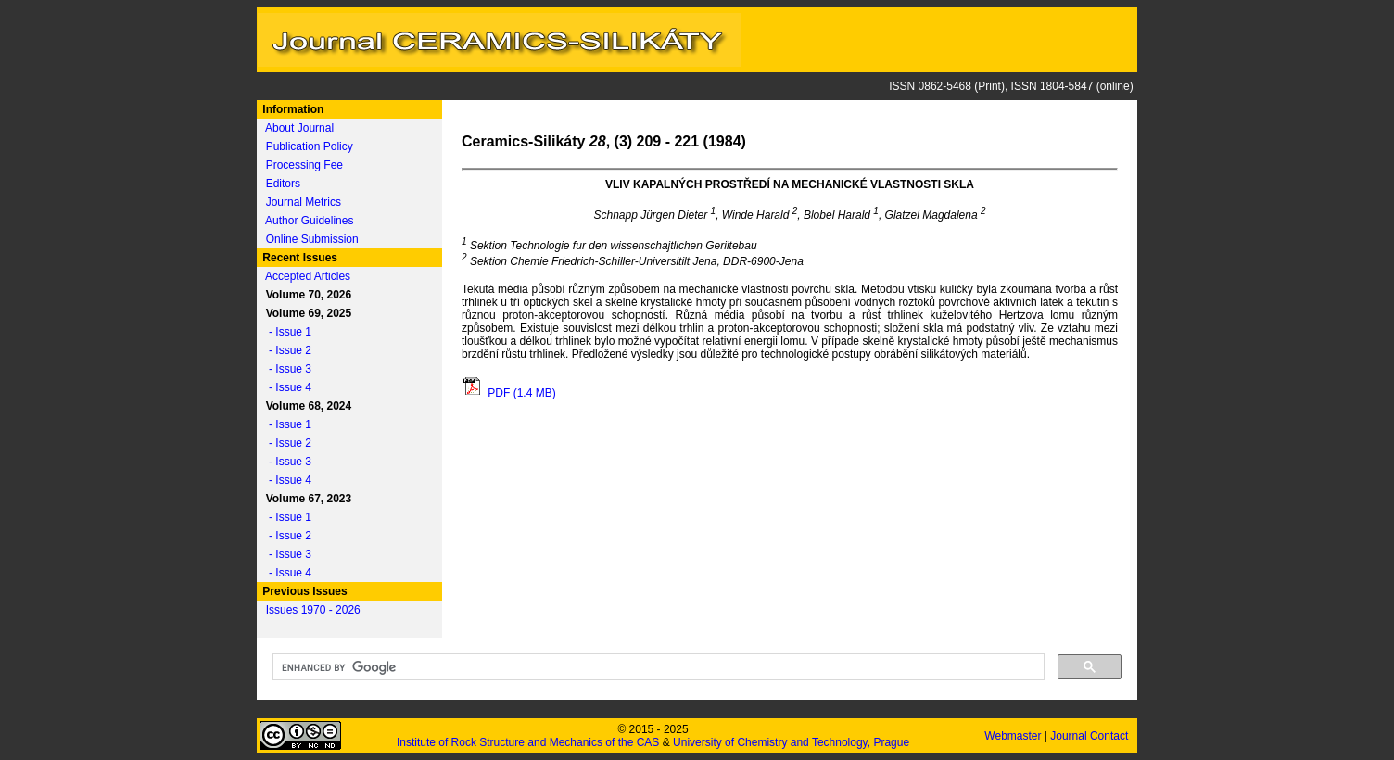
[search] (657, 667)
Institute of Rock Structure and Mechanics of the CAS (528, 742)
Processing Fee (304, 164)
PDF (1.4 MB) (509, 392)
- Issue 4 (285, 387)
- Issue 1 (285, 331)
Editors (283, 183)
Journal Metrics (303, 202)
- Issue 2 (285, 350)
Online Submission (312, 239)
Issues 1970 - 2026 (313, 609)
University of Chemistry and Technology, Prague (791, 742)
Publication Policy (309, 146)
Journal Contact (1090, 735)
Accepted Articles (307, 276)
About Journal (299, 127)
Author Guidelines (309, 220)
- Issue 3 (285, 368)
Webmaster (1014, 735)
